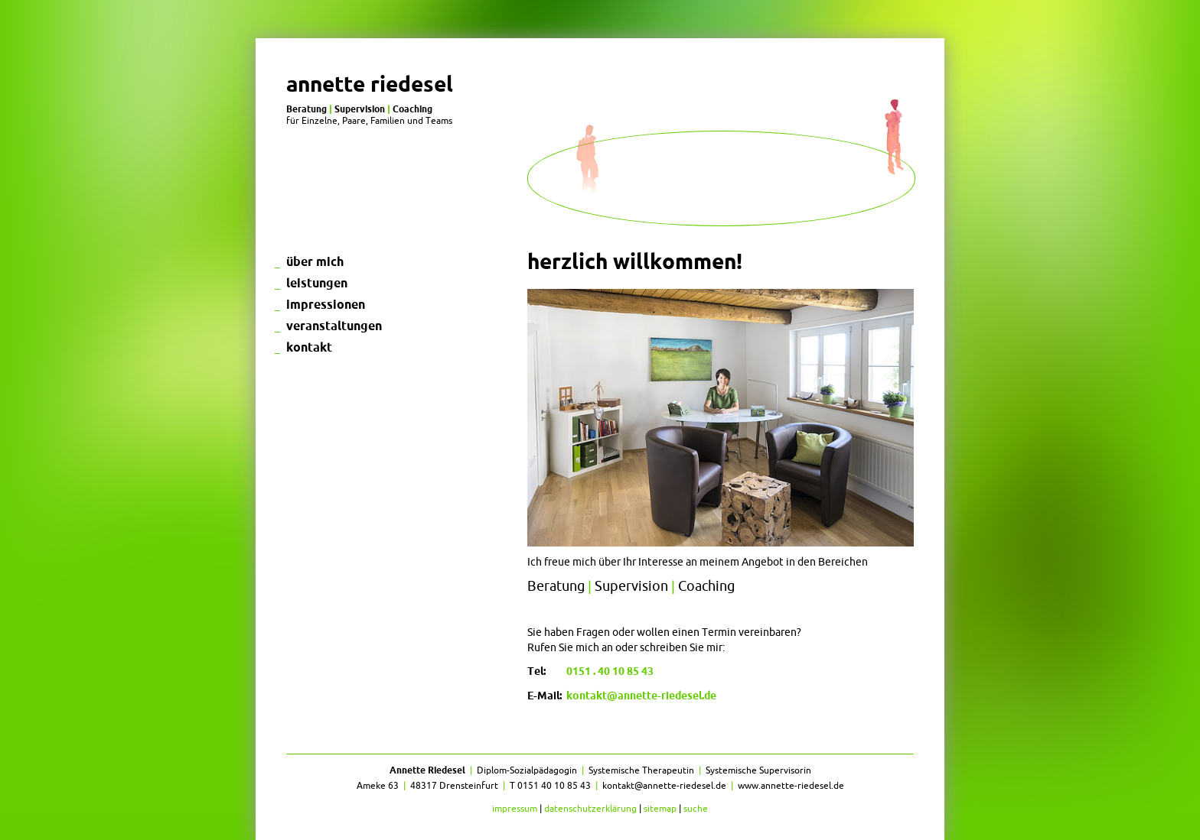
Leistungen (316, 283)
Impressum (514, 808)
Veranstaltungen (334, 325)
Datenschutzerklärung (590, 808)
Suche (695, 808)
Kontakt (309, 347)
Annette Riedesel (369, 84)
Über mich (315, 261)
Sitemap (660, 808)
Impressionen (325, 304)
